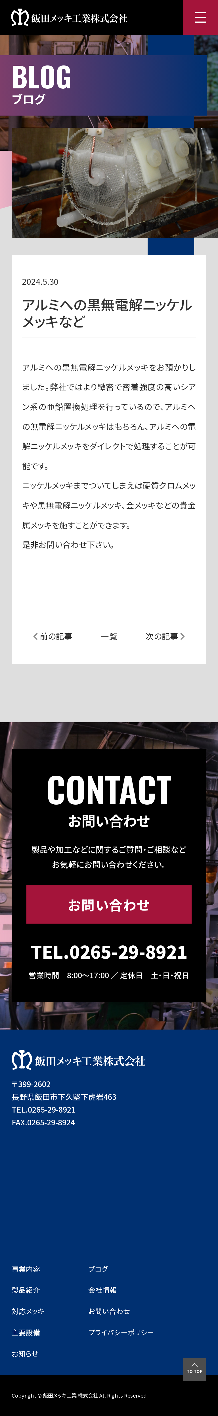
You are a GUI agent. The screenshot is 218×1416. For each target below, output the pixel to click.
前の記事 (52, 636)
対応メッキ (28, 1311)
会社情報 (102, 1290)
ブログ (98, 1269)
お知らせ (25, 1353)
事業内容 (26, 1269)
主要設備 (26, 1332)
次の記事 (165, 636)
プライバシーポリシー (121, 1332)
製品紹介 (26, 1290)
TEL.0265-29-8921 (109, 951)
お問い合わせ (109, 904)
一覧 (109, 636)
